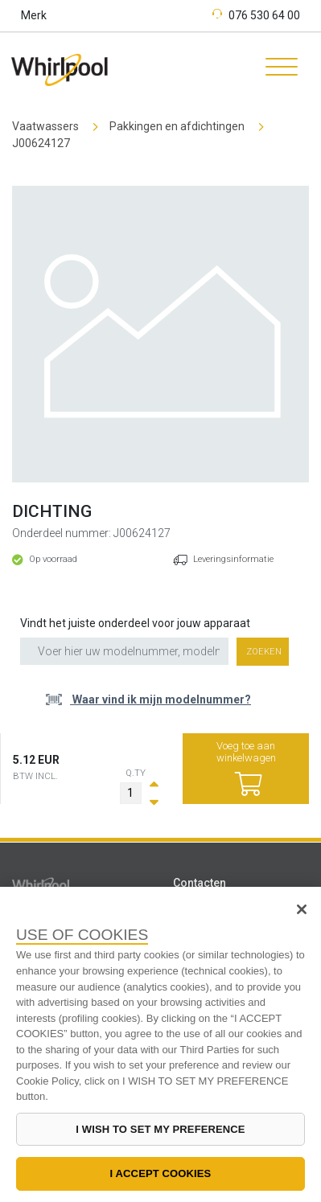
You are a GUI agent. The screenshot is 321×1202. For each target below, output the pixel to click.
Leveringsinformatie (233, 559)
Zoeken (264, 651)
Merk (34, 15)
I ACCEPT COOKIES (161, 1173)
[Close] (301, 909)
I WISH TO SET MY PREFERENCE (160, 1129)
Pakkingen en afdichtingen (177, 126)
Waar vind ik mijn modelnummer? (160, 699)
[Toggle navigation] (276, 69)
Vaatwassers (45, 126)
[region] (160, 1044)
